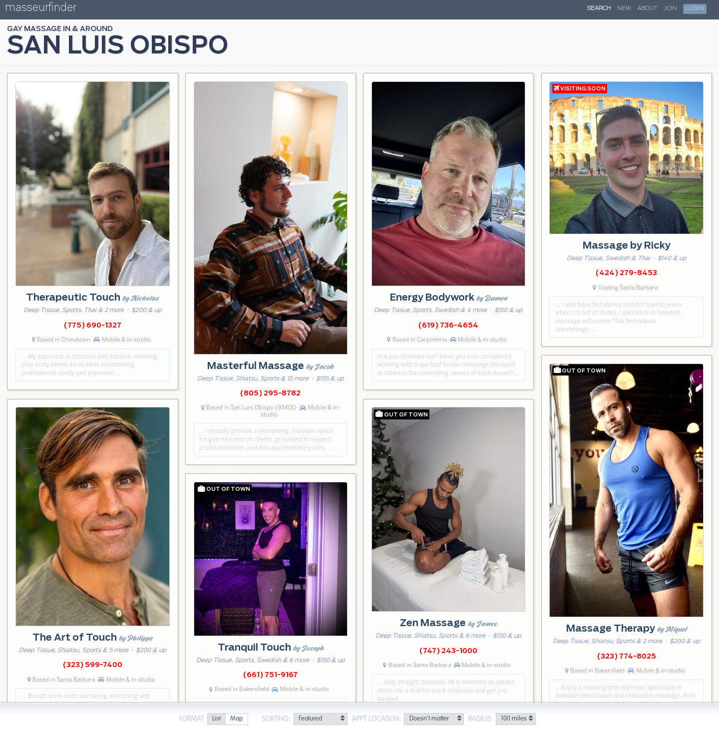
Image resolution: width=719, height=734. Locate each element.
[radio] (216, 719)
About (647, 8)
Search (599, 8)
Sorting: (276, 719)
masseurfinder (40, 9)
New (624, 8)
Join (670, 8)
